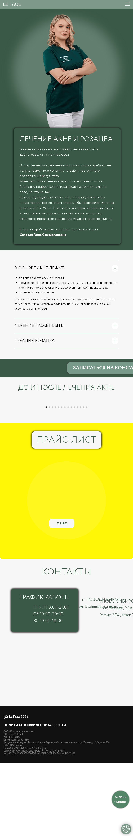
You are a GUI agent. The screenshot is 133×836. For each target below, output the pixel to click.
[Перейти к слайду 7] (65, 479)
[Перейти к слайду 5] (58, 479)
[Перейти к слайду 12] (80, 479)
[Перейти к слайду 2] (49, 479)
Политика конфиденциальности (34, 797)
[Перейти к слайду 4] (55, 479)
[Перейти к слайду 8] (68, 479)
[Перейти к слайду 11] (77, 479)
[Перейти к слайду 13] (83, 479)
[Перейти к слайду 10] (74, 479)
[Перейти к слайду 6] (62, 479)
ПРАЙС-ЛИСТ (66, 512)
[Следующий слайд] (126, 438)
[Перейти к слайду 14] (86, 479)
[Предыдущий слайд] (6, 438)
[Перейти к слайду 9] (71, 479)
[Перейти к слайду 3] (52, 479)
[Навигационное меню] (127, 4)
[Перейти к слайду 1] (46, 479)
